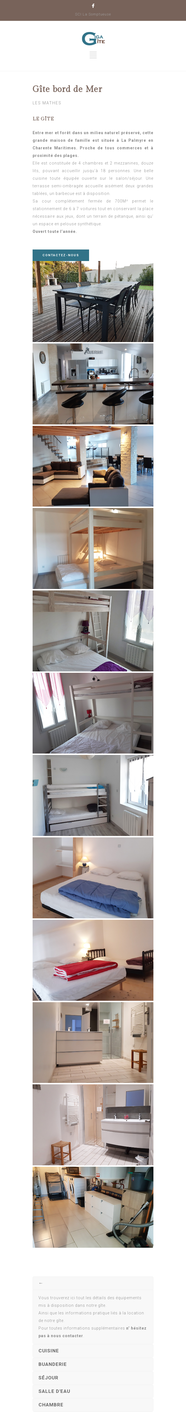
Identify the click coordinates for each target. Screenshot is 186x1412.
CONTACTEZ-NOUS (60, 255)
